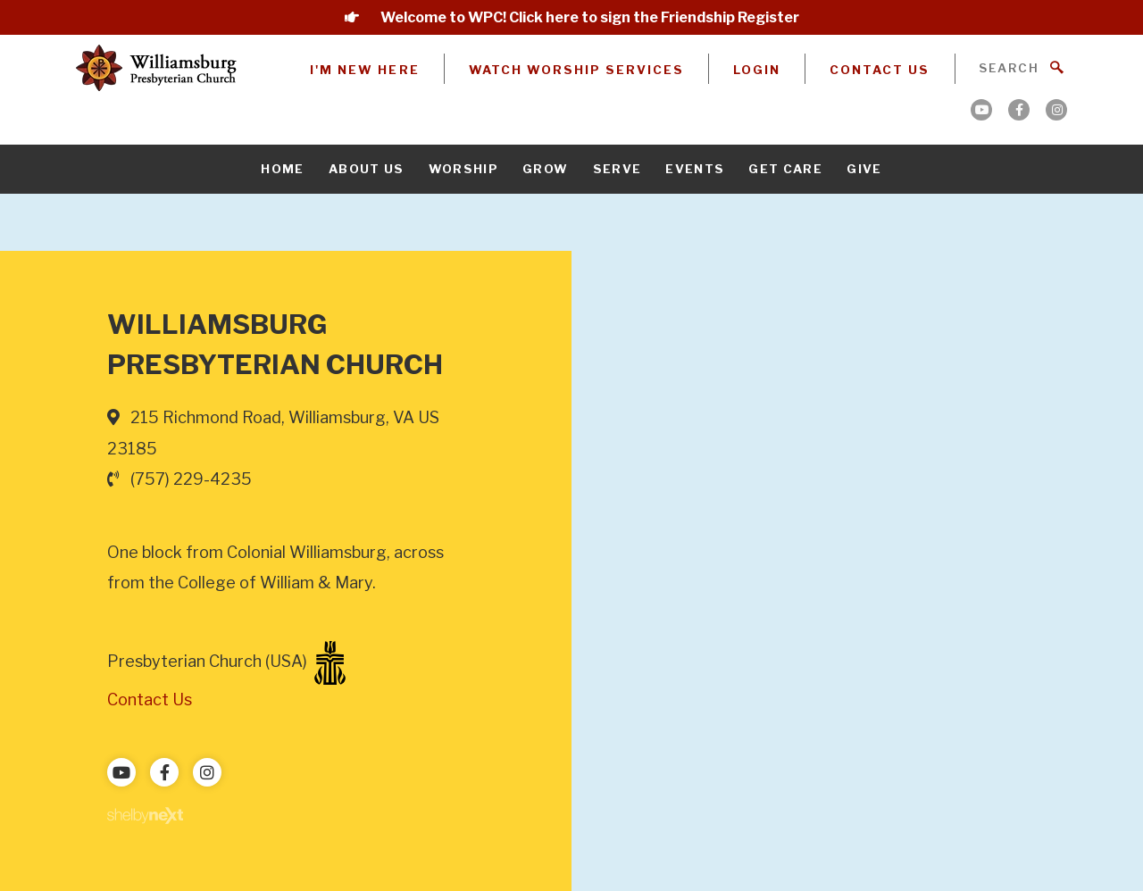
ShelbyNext (145, 816)
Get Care (785, 169)
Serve (617, 169)
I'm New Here (364, 69)
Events (694, 169)
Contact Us (880, 69)
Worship (463, 169)
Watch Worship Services (577, 69)
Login (756, 69)
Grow (545, 169)
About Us (367, 169)
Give (864, 169)
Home (282, 169)
